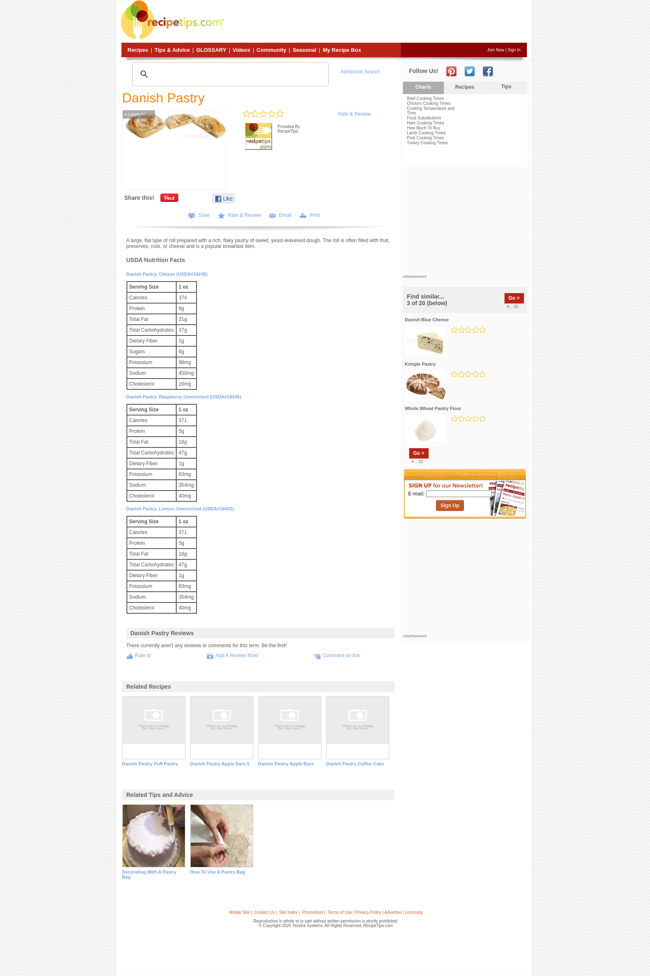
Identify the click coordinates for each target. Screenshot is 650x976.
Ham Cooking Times (425, 123)
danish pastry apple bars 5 (220, 763)
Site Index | (289, 912)
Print (315, 215)
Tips (506, 87)
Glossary (211, 50)
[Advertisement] (376, 22)
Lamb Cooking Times (426, 133)
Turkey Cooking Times (427, 143)
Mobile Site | (240, 912)
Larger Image (139, 114)
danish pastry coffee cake (355, 763)
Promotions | (313, 912)
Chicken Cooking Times (429, 103)
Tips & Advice (172, 50)
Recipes (138, 50)
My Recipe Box (342, 50)
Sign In (513, 50)
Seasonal (304, 50)
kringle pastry (420, 364)
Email (285, 215)
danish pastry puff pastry (150, 763)
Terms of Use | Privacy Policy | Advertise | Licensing (374, 912)
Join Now (495, 50)
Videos (241, 50)
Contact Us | (265, 912)
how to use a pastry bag (217, 871)
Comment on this (341, 655)
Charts (423, 87)
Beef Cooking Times (425, 98)
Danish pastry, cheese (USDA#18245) (167, 274)
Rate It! (143, 655)
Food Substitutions (424, 118)
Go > (514, 298)
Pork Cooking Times (425, 138)
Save (203, 215)
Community (271, 50)
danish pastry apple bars (286, 763)
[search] (229, 74)
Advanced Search (360, 72)
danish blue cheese (427, 319)
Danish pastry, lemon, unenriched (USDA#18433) (180, 508)
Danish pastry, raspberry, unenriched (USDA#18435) (183, 396)
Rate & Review (354, 114)
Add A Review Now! (237, 655)
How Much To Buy (423, 128)
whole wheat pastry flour (433, 408)
